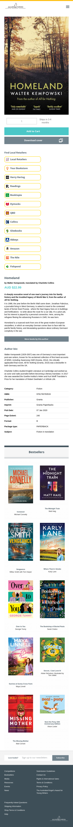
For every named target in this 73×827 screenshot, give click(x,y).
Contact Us (41, 775)
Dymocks (15, 203)
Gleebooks (16, 230)
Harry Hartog (17, 177)
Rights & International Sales (48, 779)
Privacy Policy (42, 786)
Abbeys (14, 239)
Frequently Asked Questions (15, 802)
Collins (14, 221)
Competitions (9, 771)
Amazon (14, 248)
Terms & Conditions (44, 783)
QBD (12, 212)
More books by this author (36, 339)
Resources (8, 783)
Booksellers (9, 775)
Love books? (13, 758)
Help (6, 814)
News (6, 790)
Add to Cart (33, 131)
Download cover (33, 140)
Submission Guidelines (46, 771)
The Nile (14, 257)
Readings (15, 186)
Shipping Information (12, 806)
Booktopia (16, 195)
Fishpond (15, 266)
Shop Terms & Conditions (14, 810)
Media (6, 779)
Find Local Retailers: (15, 152)
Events (7, 786)
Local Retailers (18, 159)
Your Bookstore (19, 168)
